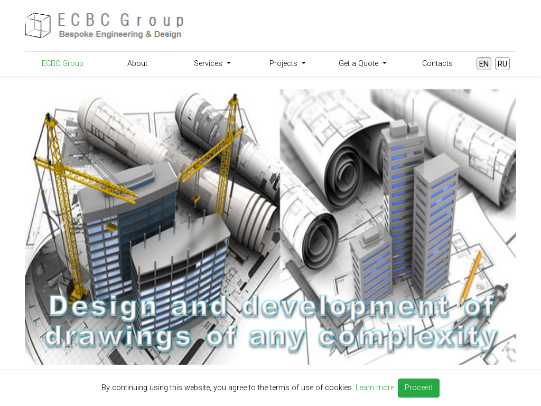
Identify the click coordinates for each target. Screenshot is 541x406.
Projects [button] (284, 63)
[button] (62, 227)
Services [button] (209, 63)
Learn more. (376, 387)
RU (502, 64)
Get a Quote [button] (359, 63)
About (137, 63)
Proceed (419, 387)
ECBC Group (62, 63)
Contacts (437, 63)
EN (484, 64)
